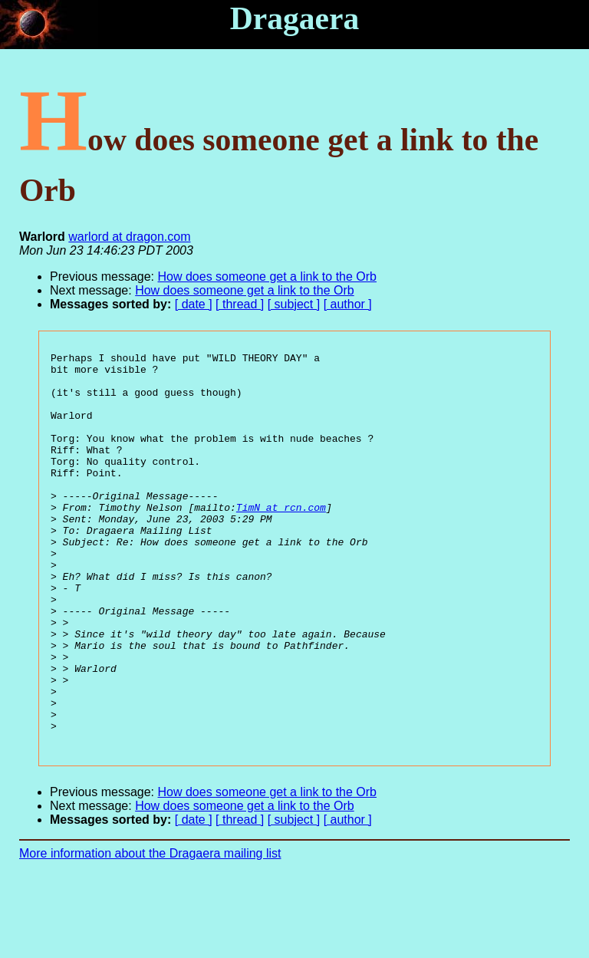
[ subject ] (294, 304)
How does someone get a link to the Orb (267, 276)
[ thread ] (240, 304)
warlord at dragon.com (129, 236)
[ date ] (193, 304)
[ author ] (348, 304)
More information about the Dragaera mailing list (150, 931)
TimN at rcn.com (281, 539)
